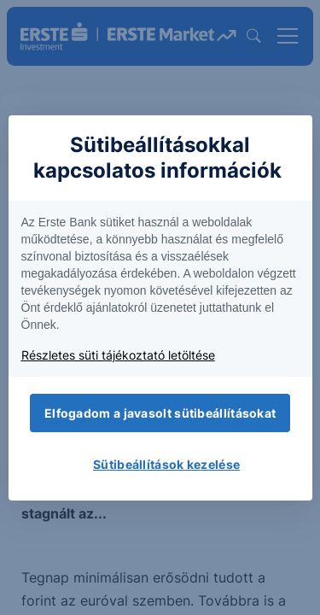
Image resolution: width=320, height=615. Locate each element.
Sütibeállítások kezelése (166, 464)
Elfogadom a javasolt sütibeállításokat (160, 413)
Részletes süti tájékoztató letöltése (118, 355)
